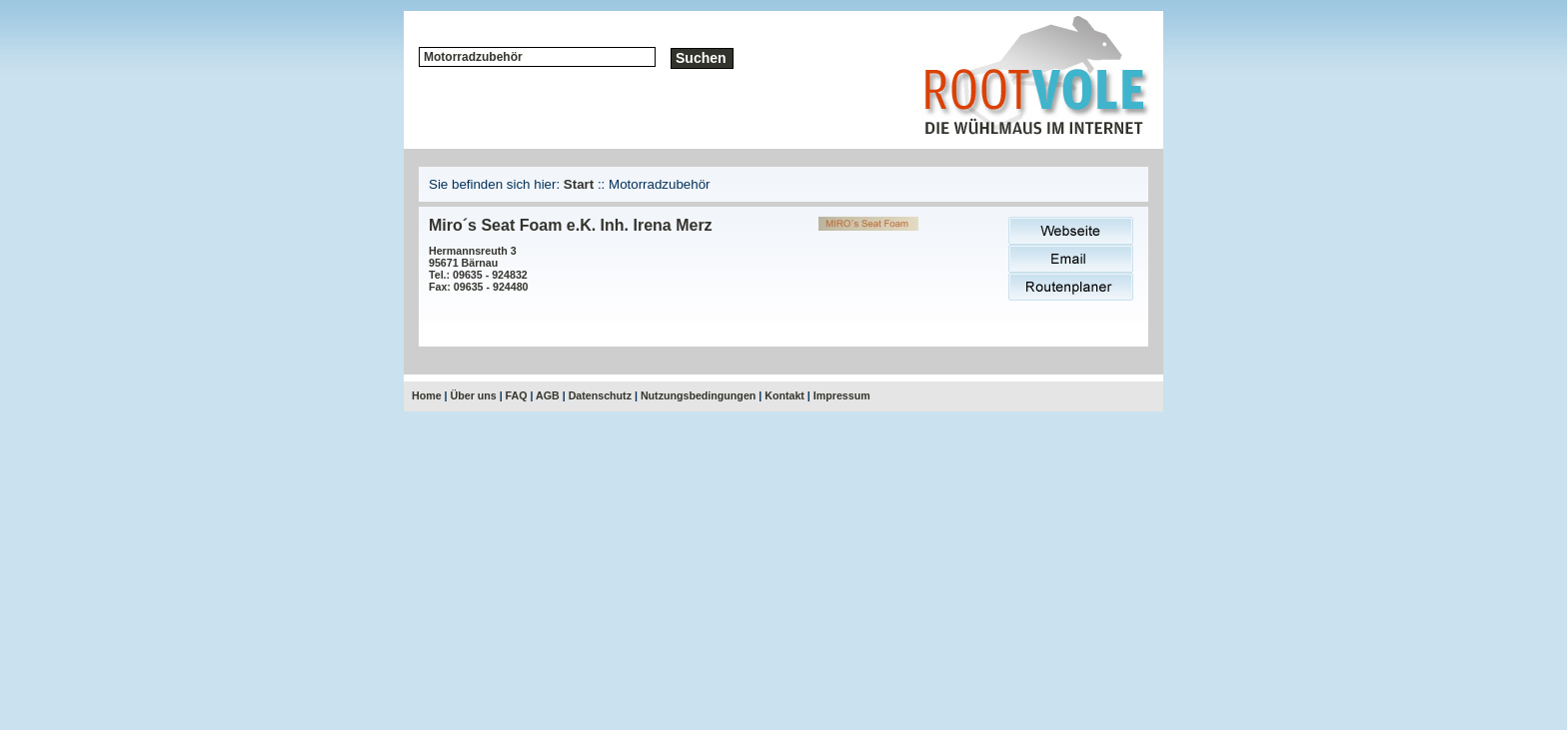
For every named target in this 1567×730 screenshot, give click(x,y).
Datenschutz (600, 395)
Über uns (474, 395)
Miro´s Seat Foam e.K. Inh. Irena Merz (571, 225)
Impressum (841, 395)
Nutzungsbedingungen (698, 395)
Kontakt (784, 395)
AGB (548, 395)
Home (427, 395)
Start (579, 184)
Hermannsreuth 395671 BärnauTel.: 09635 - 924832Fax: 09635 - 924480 (479, 269)
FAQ (517, 395)
